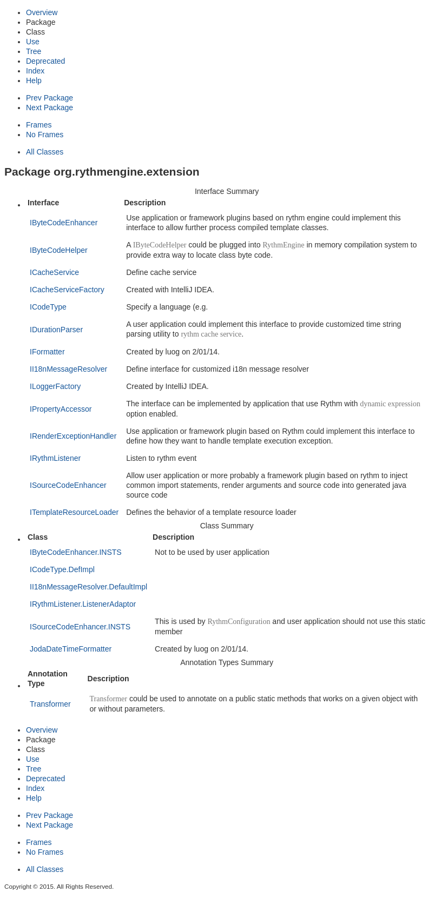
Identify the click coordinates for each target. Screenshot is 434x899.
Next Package (49, 107)
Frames (38, 124)
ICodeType (48, 307)
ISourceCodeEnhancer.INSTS (80, 626)
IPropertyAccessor (60, 409)
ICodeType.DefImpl (62, 569)
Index (35, 70)
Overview (41, 12)
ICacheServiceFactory (67, 289)
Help (34, 80)
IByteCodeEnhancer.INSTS (76, 552)
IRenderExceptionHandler (73, 436)
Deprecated (45, 61)
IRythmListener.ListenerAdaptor (83, 604)
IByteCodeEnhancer (63, 222)
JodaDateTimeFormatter (70, 649)
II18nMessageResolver (68, 369)
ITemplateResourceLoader (74, 512)
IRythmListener (55, 458)
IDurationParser (56, 329)
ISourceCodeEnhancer (68, 485)
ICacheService (54, 272)
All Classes (44, 151)
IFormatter (47, 351)
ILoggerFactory (55, 386)
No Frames (44, 134)
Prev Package (49, 97)
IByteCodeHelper (59, 250)
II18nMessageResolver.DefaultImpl (88, 586)
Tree (33, 51)
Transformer (50, 704)
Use (33, 41)
